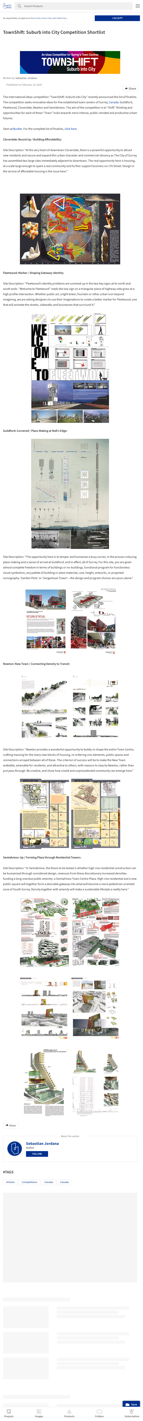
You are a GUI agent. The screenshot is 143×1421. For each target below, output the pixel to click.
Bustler (17, 129)
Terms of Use (35, 18)
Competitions (29, 1182)
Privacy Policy (46, 18)
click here (71, 129)
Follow (37, 1154)
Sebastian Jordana (42, 1143)
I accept (117, 18)
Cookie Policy (61, 18)
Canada (114, 102)
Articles (10, 1182)
